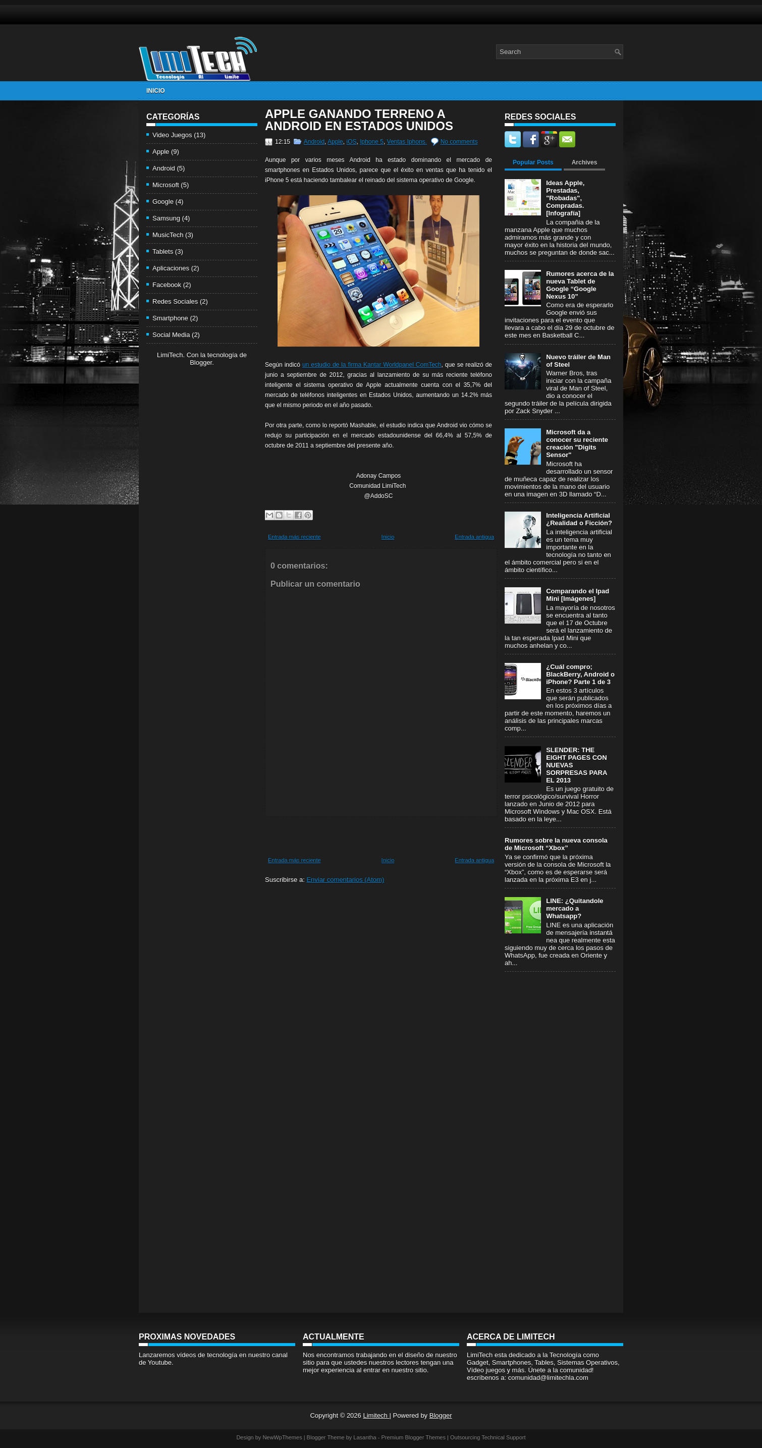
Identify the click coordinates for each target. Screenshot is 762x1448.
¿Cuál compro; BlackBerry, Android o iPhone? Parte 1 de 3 (580, 674)
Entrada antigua (474, 537)
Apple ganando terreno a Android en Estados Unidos (359, 120)
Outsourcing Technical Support (488, 1437)
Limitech (376, 1415)
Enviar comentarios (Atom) (345, 879)
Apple (160, 151)
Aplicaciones (170, 268)
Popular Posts (533, 162)
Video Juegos (172, 135)
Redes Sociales (175, 301)
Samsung (166, 218)
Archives (584, 162)
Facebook (166, 285)
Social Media (171, 335)
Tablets (162, 251)
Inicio (155, 90)
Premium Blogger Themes (413, 1437)
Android (163, 168)
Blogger (201, 362)
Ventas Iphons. (407, 141)
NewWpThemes (282, 1437)
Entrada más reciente (294, 537)
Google (163, 201)
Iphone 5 (372, 141)
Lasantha (364, 1437)
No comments (459, 141)
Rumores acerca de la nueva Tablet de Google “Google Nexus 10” (580, 285)
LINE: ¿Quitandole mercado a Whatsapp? (574, 908)
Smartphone (170, 318)
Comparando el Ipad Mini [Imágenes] (577, 594)
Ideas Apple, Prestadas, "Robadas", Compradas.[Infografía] (565, 198)
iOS (351, 141)
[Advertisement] (186, 525)
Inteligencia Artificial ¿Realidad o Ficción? (579, 519)
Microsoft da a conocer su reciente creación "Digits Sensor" (577, 443)
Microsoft (165, 185)
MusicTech (167, 235)
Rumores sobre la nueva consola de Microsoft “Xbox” (556, 844)
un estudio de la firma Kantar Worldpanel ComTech (372, 364)
